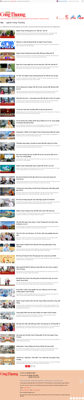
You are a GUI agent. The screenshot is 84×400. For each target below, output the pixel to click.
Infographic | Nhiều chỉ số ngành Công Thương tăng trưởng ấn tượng (37, 132)
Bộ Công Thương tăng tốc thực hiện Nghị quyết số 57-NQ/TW (35, 199)
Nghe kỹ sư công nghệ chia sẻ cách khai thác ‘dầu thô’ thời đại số (36, 64)
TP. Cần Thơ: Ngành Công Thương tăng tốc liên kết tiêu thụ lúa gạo (37, 75)
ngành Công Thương (15, 22)
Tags (2, 22)
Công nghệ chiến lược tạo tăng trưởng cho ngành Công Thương (36, 312)
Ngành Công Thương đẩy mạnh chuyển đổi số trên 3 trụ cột (34, 166)
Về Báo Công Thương (25, 380)
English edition (62, 1)
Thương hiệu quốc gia (5, 18)
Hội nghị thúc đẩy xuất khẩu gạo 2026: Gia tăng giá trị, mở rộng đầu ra (38, 324)
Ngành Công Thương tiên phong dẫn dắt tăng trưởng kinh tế (35, 53)
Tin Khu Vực (60, 18)
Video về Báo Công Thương (37, 380)
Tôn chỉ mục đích (59, 380)
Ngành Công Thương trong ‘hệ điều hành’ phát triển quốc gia (35, 211)
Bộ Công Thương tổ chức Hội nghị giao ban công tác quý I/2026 (36, 256)
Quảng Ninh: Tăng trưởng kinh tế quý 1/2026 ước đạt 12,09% (35, 346)
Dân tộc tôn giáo (34, 18)
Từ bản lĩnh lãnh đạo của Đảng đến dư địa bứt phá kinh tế (34, 109)
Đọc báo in (14, 18)
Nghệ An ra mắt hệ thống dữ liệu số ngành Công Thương (34, 42)
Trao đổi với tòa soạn (49, 380)
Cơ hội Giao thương (44, 18)
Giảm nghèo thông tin (23, 18)
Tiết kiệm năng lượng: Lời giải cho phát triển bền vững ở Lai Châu (36, 143)
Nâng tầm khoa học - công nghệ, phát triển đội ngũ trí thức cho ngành (38, 98)
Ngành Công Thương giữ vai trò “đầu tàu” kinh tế (31, 30)
